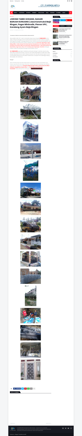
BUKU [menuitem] (47, 12)
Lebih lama (48, 423)
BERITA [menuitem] (15, 12)
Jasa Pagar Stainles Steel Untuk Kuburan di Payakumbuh (65, 30)
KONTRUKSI (62, 53)
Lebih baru (13, 423)
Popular (56, 26)
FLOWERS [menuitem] (58, 12)
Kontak (22, 1)
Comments (68, 26)
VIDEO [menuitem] (63, 12)
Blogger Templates (19, 434)
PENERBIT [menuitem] (34, 12)
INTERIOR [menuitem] (28, 12)
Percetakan (62, 56)
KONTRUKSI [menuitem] (21, 12)
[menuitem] (11, 12)
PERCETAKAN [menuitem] (41, 12)
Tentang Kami (17, 1)
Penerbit (62, 55)
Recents (62, 26)
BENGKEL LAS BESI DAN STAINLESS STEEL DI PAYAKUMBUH (64, 42)
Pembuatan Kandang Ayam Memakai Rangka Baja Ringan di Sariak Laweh (65, 36)
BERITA (62, 51)
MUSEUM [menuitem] (52, 12)
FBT (25, 434)
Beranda (11, 1)
